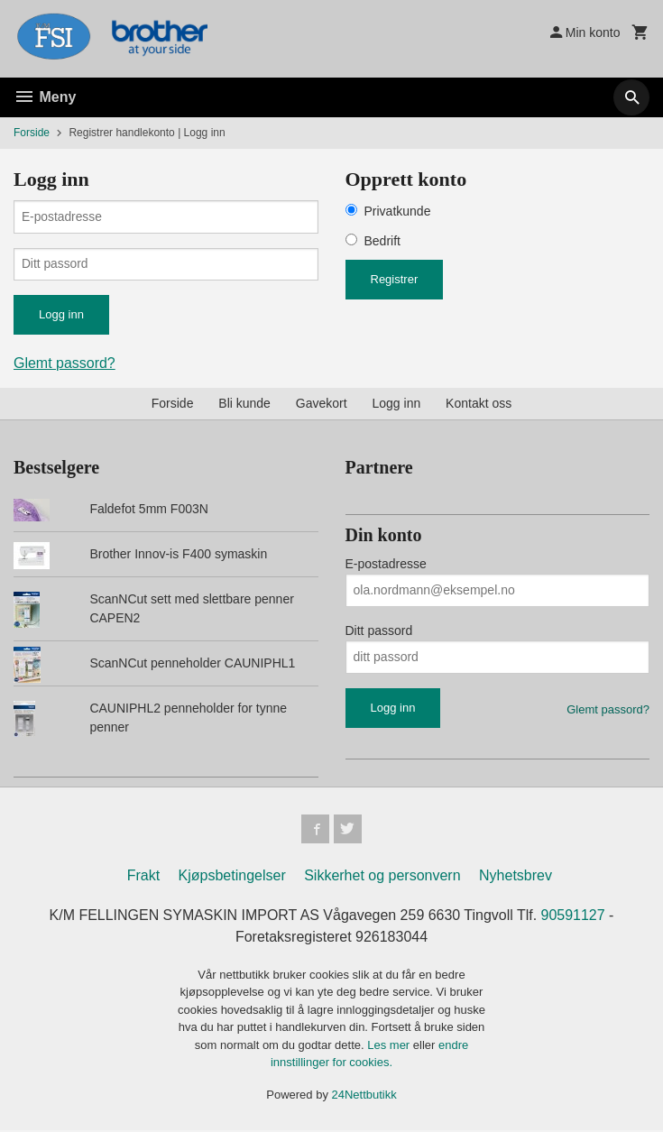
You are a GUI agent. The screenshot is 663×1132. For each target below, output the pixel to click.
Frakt (143, 877)
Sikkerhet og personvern (382, 877)
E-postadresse (386, 564)
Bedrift (382, 241)
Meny (45, 97)
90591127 (573, 917)
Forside (32, 132)
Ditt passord (379, 631)
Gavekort (321, 404)
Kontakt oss (478, 404)
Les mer (390, 1047)
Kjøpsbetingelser (232, 877)
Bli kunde (244, 404)
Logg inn (397, 404)
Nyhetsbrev (515, 877)
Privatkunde (397, 211)
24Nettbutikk (364, 1096)
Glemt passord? (64, 364)
